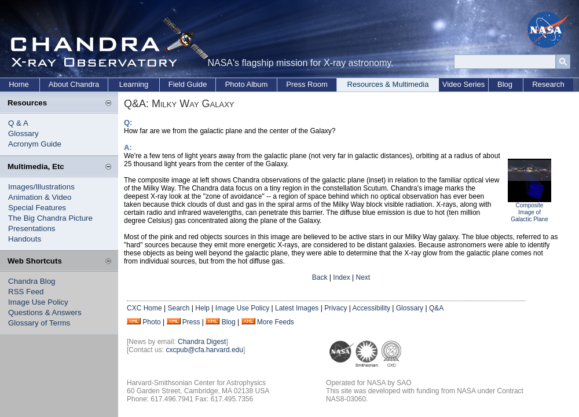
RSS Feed (26, 291)
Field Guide (187, 84)
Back (320, 277)
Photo (151, 322)
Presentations (32, 228)
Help (202, 308)
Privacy (335, 308)
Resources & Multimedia (388, 84)
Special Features (37, 207)
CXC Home (144, 308)
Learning (134, 84)
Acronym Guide (34, 144)
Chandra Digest (202, 342)
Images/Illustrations (41, 186)
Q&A (436, 308)
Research (548, 84)
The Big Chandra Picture (50, 218)
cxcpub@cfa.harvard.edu (204, 350)
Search (178, 308)
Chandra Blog (32, 281)
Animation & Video (39, 197)
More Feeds (275, 322)
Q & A (18, 123)
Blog (504, 84)
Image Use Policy (38, 302)
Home (19, 84)
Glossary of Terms (39, 323)
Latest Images (296, 308)
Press (191, 322)
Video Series (463, 84)
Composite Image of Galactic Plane (529, 212)
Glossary (23, 133)
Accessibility (371, 308)
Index (341, 277)
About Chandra (74, 84)
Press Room (307, 84)
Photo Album (246, 84)
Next (363, 277)
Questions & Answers (45, 312)
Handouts (24, 239)
